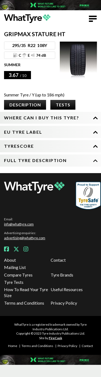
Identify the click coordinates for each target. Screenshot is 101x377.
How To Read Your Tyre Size (26, 292)
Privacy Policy (64, 302)
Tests (63, 104)
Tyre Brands (62, 274)
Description (25, 104)
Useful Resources (67, 289)
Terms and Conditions (24, 302)
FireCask (55, 338)
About (10, 259)
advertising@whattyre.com (24, 238)
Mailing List (15, 267)
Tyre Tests (13, 282)
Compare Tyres (18, 274)
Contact (58, 259)
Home (12, 346)
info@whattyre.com (19, 224)
